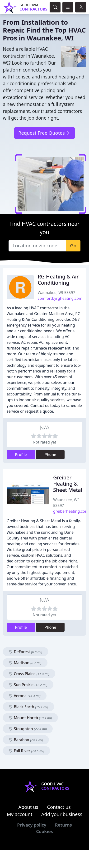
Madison (25, 662)
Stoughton (28, 728)
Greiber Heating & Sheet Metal (67, 483)
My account (19, 814)
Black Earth (28, 706)
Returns (63, 825)
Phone (50, 454)
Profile (21, 454)
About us (28, 807)
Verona (25, 695)
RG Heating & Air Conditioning (58, 279)
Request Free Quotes (44, 133)
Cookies (44, 831)
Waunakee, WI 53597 (56, 292)
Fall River (26, 750)
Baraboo (26, 739)
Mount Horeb (30, 717)
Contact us (59, 807)
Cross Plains (29, 673)
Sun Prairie (28, 684)
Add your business (61, 814)
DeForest (25, 651)
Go (73, 245)
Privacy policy (31, 825)
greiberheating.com (71, 511)
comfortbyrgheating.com (60, 298)
